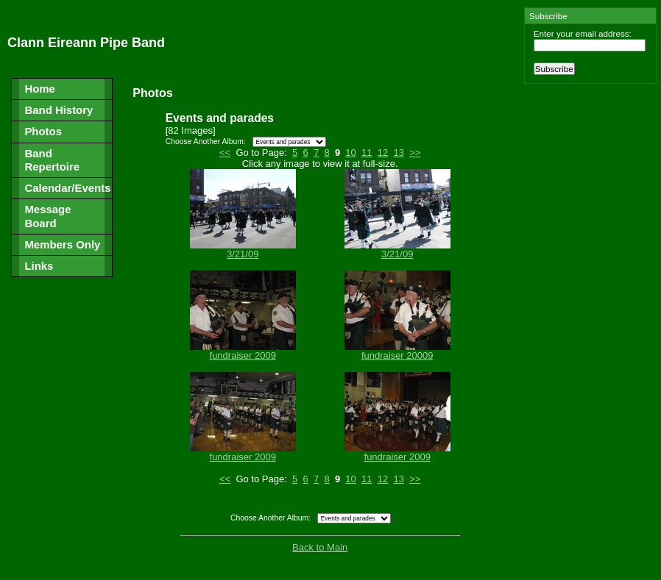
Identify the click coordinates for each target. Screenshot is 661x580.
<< (224, 152)
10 (350, 152)
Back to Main (319, 547)
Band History (58, 110)
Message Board (47, 216)
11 (366, 152)
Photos (43, 131)
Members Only (62, 244)
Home (39, 88)
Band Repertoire (51, 160)
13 (398, 152)
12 (383, 152)
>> (414, 152)
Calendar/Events (67, 188)
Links (38, 265)
